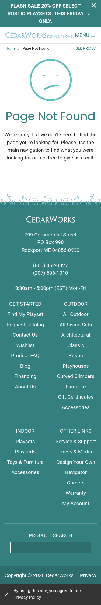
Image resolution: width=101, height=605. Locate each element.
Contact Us (25, 335)
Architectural (75, 335)
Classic (76, 345)
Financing (25, 376)
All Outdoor (76, 314)
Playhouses (76, 366)
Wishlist (25, 345)
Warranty (76, 493)
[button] (85, 35)
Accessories (76, 407)
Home (10, 48)
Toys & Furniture (25, 462)
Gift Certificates (75, 397)
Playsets (25, 441)
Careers (76, 483)
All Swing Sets (76, 325)
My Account (75, 503)
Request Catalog (25, 325)
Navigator (76, 472)
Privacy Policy (27, 597)
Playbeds (25, 452)
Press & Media (75, 452)
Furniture (76, 387)
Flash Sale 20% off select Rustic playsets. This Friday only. (49, 13)
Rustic (76, 355)
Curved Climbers (76, 376)
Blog (25, 366)
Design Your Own (75, 462)
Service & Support (75, 441)
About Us (25, 387)
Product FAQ (25, 355)
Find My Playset (25, 314)
